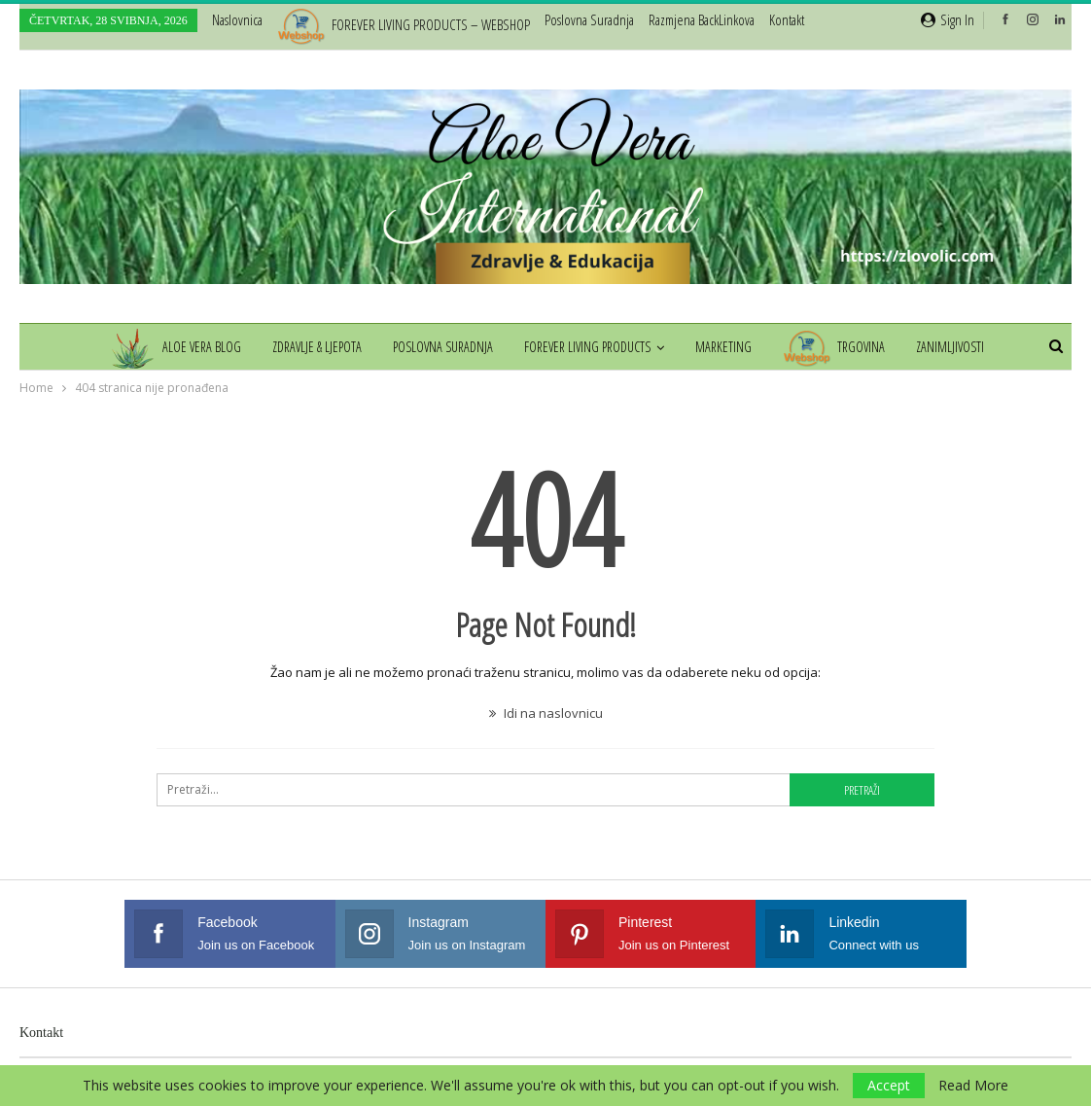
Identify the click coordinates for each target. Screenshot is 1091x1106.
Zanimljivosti (959, 347)
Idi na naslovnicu (546, 713)
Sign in (947, 19)
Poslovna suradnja (589, 19)
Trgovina (840, 347)
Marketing (726, 347)
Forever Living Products (587, 347)
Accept (888, 1085)
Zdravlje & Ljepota (311, 347)
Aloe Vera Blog (165, 347)
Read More (973, 1085)
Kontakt (41, 1032)
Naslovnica (237, 19)
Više (665, 19)
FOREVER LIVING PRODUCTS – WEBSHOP (403, 24)
